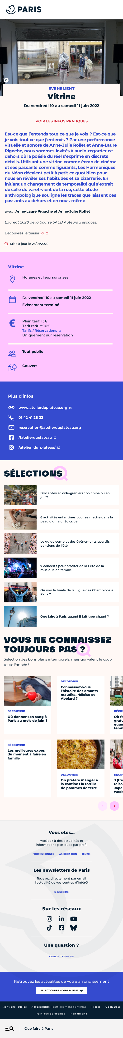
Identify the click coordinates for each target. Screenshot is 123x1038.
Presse (96, 1006)
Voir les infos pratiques (62, 121)
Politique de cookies (50, 1013)
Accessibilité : (59, 1006)
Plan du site (78, 1013)
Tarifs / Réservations (39, 330)
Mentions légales (14, 1006)
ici (42, 233)
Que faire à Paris (38, 1028)
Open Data (113, 1006)
